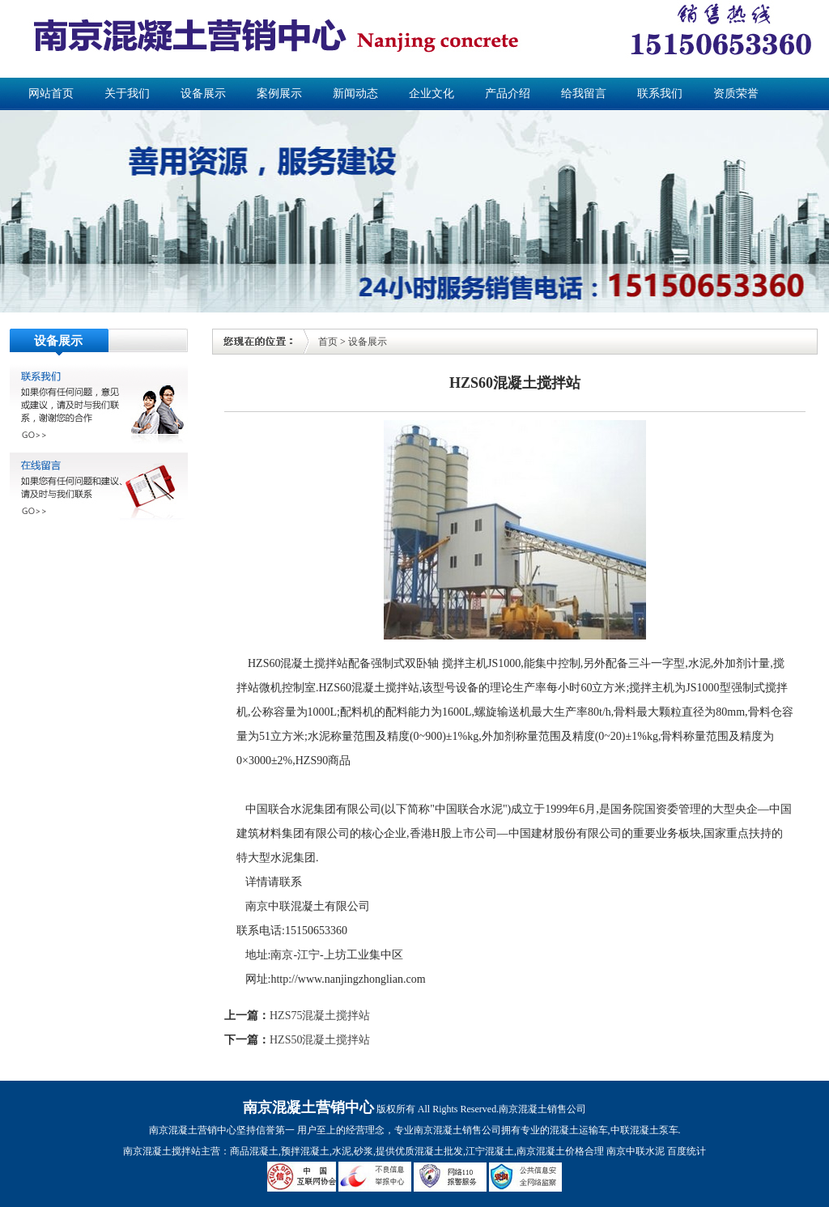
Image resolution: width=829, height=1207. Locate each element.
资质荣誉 (736, 93)
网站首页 (51, 93)
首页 (328, 341)
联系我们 (659, 93)
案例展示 (279, 93)
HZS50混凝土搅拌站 (320, 1040)
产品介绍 (507, 93)
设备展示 (203, 93)
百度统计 (686, 1151)
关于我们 (127, 93)
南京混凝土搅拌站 (162, 1151)
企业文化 (431, 93)
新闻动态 (355, 93)
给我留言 (583, 93)
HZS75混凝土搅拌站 (320, 1015)
